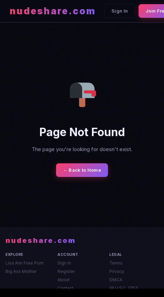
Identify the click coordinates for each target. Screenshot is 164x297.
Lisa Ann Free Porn (25, 263)
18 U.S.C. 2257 (123, 288)
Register (66, 271)
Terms (116, 263)
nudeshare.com (53, 11)
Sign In (119, 11)
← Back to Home (82, 170)
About (63, 279)
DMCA (115, 279)
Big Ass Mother (21, 271)
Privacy (116, 271)
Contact (65, 288)
